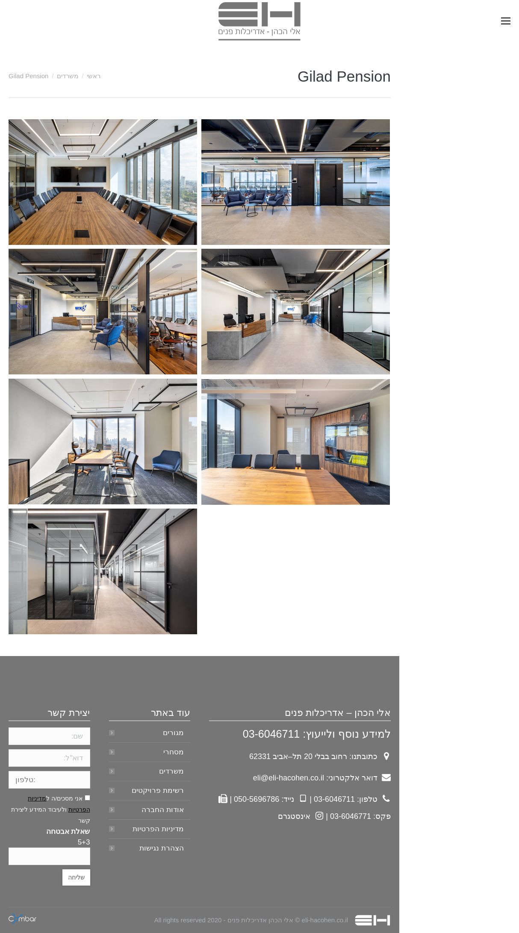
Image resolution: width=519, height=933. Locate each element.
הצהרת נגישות (161, 848)
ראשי (93, 75)
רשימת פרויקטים (158, 790)
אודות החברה (163, 810)
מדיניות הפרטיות (158, 829)
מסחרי (173, 752)
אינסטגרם (294, 816)
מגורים (173, 733)
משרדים (67, 75)
